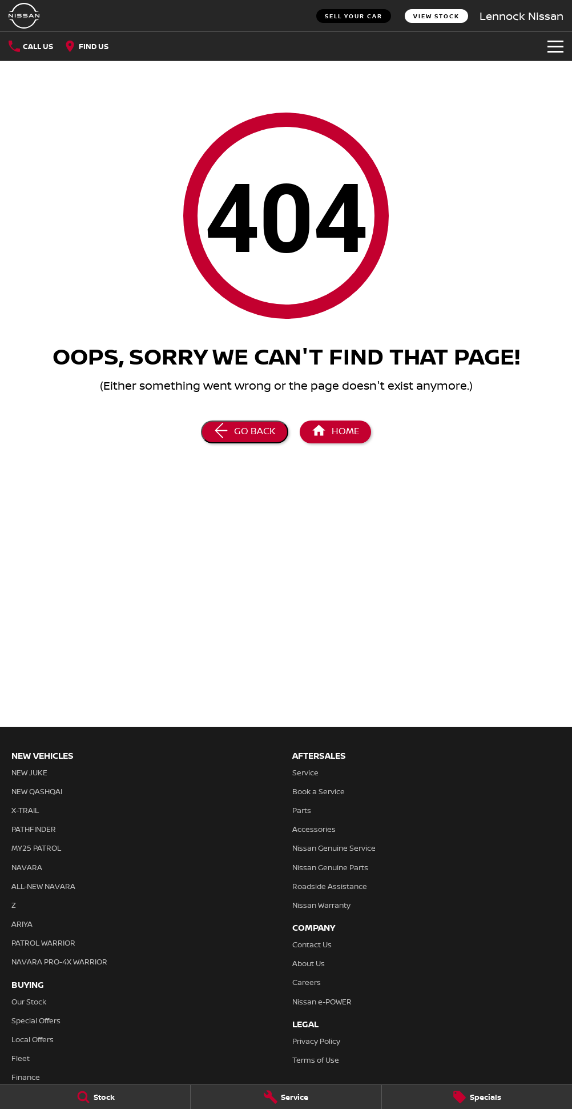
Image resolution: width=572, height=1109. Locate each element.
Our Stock (28, 1001)
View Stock (436, 16)
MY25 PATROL (36, 848)
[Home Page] (335, 432)
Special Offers (36, 1020)
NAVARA (26, 867)
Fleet (20, 1058)
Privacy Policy (316, 1041)
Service (305, 772)
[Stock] (95, 1097)
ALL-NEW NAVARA (43, 886)
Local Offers (32, 1039)
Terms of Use (315, 1060)
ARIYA (22, 924)
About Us (308, 963)
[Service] (286, 1097)
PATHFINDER (33, 829)
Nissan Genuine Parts (330, 867)
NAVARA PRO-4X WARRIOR (59, 961)
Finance (25, 1077)
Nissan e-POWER (322, 1001)
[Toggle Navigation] (555, 46)
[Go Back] (244, 432)
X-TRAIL (25, 810)
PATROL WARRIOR (43, 943)
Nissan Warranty (321, 905)
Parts (301, 810)
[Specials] (477, 1097)
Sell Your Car (353, 16)
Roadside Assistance (329, 886)
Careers (306, 982)
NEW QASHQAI (36, 791)
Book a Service (318, 791)
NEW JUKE (29, 772)
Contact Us (312, 944)
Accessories (314, 829)
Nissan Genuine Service (334, 848)
